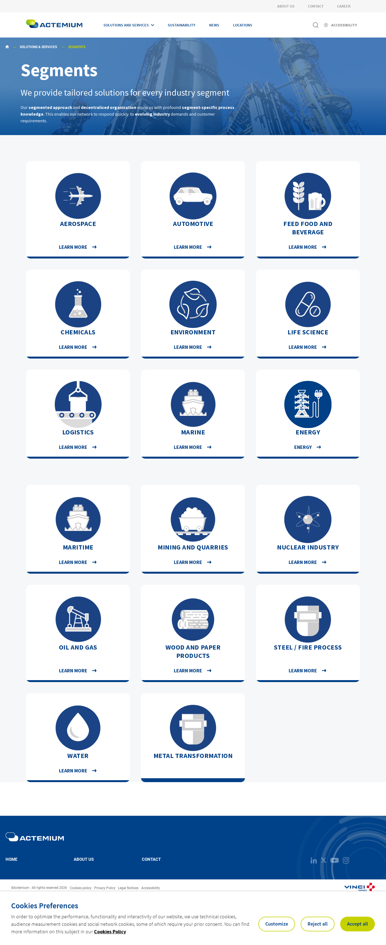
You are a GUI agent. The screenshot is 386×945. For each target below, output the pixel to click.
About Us (286, 6)
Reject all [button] (318, 924)
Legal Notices (128, 888)
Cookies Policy (110, 931)
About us (84, 859)
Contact (316, 6)
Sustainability (181, 25)
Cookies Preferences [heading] (44, 905)
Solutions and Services (126, 25)
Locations (242, 25)
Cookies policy (80, 888)
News (214, 25)
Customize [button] (276, 924)
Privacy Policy (104, 888)
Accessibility (150, 888)
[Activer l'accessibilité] (340, 25)
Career (343, 6)
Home (11, 859)
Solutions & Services (38, 47)
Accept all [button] (357, 924)
